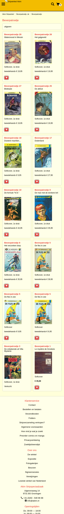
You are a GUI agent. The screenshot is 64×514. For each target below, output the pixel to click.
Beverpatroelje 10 (12, 190)
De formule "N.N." (11, 193)
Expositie (32, 459)
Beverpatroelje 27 (12, 86)
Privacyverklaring (32, 440)
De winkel (32, 454)
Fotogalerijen (32, 463)
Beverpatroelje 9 (43, 190)
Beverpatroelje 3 (12, 346)
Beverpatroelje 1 (43, 346)
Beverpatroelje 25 (43, 86)
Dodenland (39, 141)
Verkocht (8, 386)
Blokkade (8, 89)
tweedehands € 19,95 (13, 71)
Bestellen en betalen (32, 409)
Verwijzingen (32, 476)
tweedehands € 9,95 (12, 175)
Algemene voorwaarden (32, 427)
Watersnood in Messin (13, 37)
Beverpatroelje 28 (43, 34)
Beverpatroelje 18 (12, 138)
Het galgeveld (40, 37)
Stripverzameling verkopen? (32, 422)
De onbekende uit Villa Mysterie (13, 350)
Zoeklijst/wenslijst (32, 444)
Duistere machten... (12, 141)
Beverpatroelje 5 (43, 243)
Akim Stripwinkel (8, 14)
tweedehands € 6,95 (43, 331)
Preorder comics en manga (32, 436)
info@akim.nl (33, 501)
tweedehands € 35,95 (44, 228)
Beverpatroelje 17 (43, 138)
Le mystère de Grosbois (45, 349)
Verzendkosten (32, 414)
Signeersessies (32, 472)
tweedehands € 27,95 (44, 175)
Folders (32, 418)
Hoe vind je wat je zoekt (32, 431)
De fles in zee (40, 246)
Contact (32, 405)
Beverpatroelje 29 (12, 34)
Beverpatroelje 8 (12, 243)
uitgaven (7, 27)
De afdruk (39, 89)
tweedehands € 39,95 (44, 279)
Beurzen (32, 468)
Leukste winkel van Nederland (32, 481)
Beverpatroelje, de (22, 14)
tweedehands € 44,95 (13, 228)
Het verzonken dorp (12, 246)
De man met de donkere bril (46, 193)
